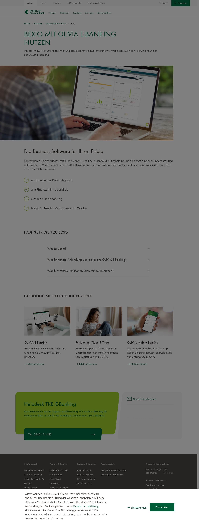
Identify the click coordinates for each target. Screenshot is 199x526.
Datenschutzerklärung (86, 506)
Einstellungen (138, 507)
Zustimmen (161, 507)
